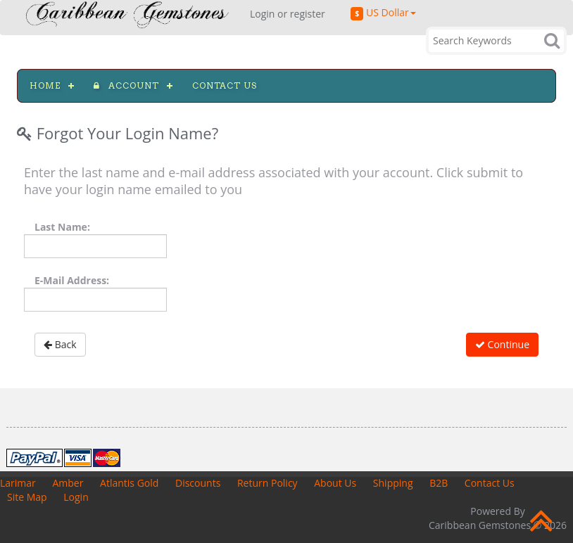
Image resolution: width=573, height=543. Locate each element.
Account (126, 85)
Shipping (393, 483)
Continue (502, 344)
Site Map (27, 497)
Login (75, 497)
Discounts (197, 483)
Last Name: (62, 227)
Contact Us (490, 483)
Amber (67, 483)
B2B (438, 483)
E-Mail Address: (71, 280)
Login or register (287, 13)
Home (45, 85)
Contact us (224, 85)
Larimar (18, 483)
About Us (335, 483)
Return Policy (267, 483)
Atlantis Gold (129, 483)
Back (60, 344)
